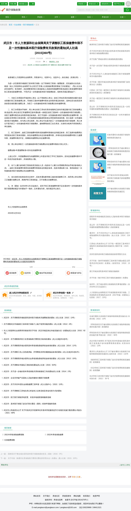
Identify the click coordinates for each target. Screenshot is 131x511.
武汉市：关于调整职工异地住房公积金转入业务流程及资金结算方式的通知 (32, 391)
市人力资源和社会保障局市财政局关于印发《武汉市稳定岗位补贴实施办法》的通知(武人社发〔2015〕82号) (44, 332)
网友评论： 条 (54, 61)
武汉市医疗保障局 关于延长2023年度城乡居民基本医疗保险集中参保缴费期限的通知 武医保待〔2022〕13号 (110, 343)
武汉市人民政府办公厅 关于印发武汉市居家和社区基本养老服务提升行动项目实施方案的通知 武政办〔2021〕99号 (43, 411)
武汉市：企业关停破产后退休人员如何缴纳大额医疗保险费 (26, 378)
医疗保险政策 (28, 25)
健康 (72, 17)
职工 (55, 65)
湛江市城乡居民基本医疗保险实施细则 (104, 271)
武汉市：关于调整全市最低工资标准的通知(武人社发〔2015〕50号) (30, 365)
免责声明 (96, 496)
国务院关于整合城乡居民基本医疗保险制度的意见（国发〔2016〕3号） (36, 454)
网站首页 (36, 496)
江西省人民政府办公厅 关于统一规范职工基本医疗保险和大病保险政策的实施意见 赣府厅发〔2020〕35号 (110, 246)
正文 (37, 25)
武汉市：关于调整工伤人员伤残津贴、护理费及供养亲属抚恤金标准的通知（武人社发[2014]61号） (42, 352)
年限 (66, 65)
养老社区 (93, 4)
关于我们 (46, 496)
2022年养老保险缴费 (55, 435)
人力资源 (36, 65)
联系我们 (86, 496)
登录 (73, 477)
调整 (52, 65)
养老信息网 (58, 500)
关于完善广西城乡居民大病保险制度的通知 (106, 59)
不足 (69, 65)
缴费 (62, 65)
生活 (89, 17)
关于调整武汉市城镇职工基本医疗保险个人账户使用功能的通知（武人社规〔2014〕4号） (38, 324)
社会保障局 (43, 65)
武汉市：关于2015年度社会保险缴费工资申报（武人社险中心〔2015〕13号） (34, 384)
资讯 (7, 17)
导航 (13, 4)
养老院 (82, 4)
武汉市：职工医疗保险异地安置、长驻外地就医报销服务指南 (27, 397)
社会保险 (17, 25)
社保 (121, 17)
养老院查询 (66, 496)
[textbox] (100, 10)
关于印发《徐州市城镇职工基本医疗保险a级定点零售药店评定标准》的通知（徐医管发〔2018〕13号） (110, 263)
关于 (48, 65)
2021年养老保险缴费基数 (14, 435)
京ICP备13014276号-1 (79, 500)
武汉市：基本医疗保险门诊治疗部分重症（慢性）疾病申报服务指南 (30, 404)
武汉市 (30, 65)
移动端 (23, 4)
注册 (78, 477)
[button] (8, 17)
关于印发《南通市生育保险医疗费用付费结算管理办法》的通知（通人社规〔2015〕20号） (43, 458)
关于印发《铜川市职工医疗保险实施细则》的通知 (109, 278)
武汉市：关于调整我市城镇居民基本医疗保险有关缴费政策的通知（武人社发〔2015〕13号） (40, 318)
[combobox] (100, 10)
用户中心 (118, 4)
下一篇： (4, 458)
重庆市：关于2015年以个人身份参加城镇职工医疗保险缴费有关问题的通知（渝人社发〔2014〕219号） (110, 235)
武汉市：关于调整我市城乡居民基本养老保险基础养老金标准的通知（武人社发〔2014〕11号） (41, 346)
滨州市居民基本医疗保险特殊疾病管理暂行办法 (108, 254)
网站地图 (77, 496)
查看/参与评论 (76, 273)
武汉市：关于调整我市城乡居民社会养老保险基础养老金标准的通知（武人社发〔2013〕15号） (41, 358)
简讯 (23, 17)
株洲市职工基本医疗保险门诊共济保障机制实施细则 (110, 44)
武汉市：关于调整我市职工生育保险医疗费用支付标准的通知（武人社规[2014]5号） (36, 339)
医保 (59, 65)
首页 (4, 4)
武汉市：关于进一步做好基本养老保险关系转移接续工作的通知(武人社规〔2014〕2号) (37, 371)
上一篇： (4, 454)
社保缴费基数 (9, 440)
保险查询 (106, 4)
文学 (56, 17)
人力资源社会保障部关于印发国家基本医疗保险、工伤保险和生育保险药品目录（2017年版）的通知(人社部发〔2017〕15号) (110, 295)
